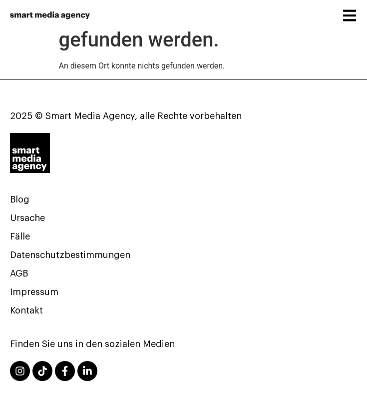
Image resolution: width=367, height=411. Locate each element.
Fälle (20, 236)
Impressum (34, 292)
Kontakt (26, 310)
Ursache (27, 218)
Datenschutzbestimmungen (70, 255)
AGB (19, 273)
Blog (19, 199)
